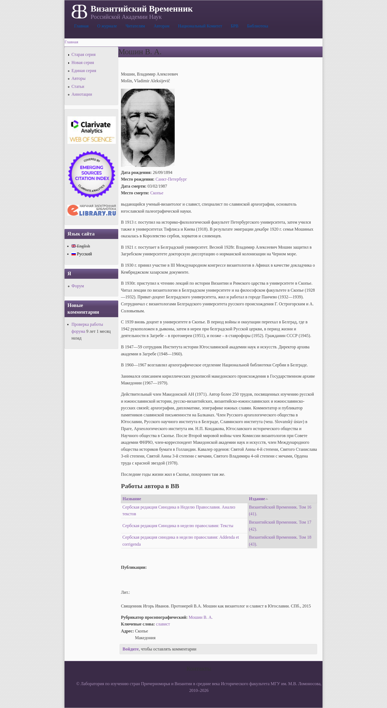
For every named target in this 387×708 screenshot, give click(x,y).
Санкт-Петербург (171, 179)
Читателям (135, 26)
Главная (81, 26)
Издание (258, 498)
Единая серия (83, 70)
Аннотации (81, 94)
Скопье (156, 193)
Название (132, 498)
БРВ (234, 26)
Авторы (78, 78)
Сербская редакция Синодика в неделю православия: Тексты (178, 525)
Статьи (77, 86)
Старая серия (83, 54)
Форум (77, 286)
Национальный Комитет (200, 26)
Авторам (162, 26)
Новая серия (82, 62)
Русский (81, 254)
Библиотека (257, 26)
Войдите (131, 649)
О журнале (107, 26)
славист (163, 624)
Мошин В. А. (201, 617)
